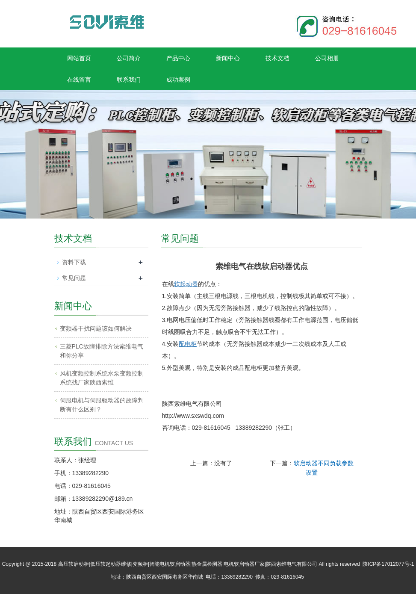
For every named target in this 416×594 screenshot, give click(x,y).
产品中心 (178, 58)
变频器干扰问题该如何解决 (96, 328)
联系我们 (129, 79)
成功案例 (178, 79)
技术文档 (277, 58)
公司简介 (129, 58)
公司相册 (327, 58)
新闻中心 (228, 58)
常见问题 (74, 278)
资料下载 (74, 262)
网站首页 (79, 58)
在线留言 (79, 79)
